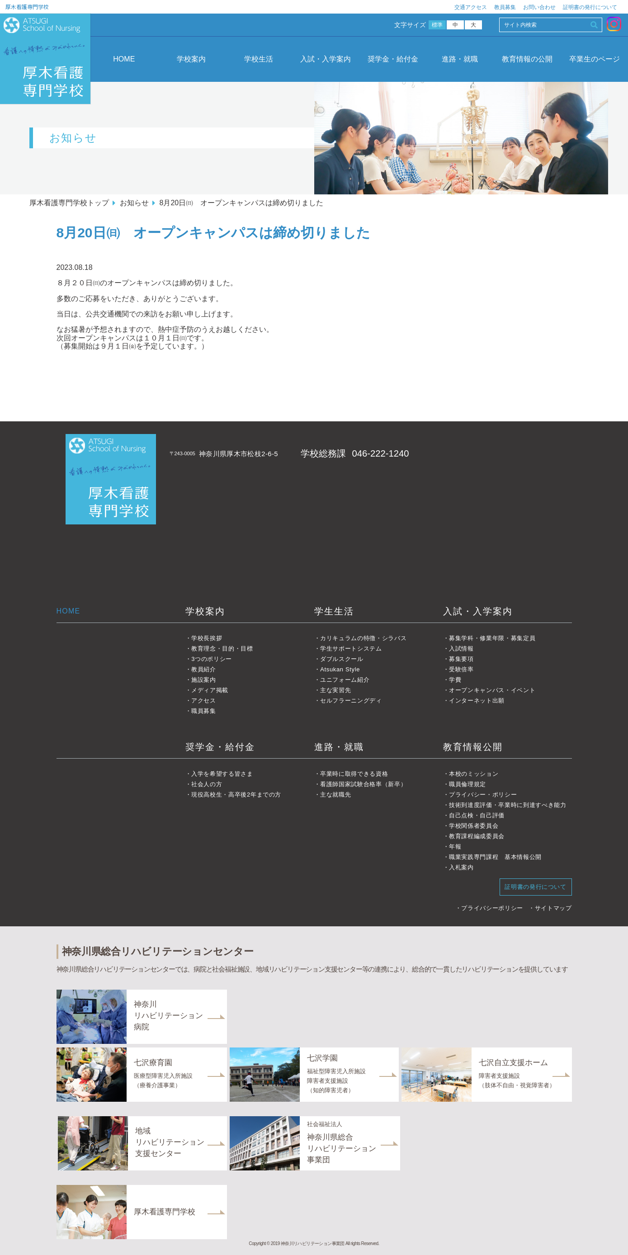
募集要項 (461, 659)
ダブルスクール (342, 659)
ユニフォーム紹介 (344, 679)
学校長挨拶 (206, 638)
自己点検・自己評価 (477, 815)
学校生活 (258, 59)
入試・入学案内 (325, 59)
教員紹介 (203, 669)
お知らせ (134, 203)
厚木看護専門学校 (27, 6)
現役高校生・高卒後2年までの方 (236, 794)
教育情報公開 (473, 747)
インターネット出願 (477, 700)
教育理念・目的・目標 (222, 648)
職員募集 (203, 711)
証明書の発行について (590, 7)
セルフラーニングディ (351, 700)
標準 (437, 25)
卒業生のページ (594, 59)
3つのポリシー (211, 659)
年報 (455, 846)
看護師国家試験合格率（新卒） (363, 784)
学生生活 (334, 611)
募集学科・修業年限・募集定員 (492, 638)
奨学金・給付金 (393, 59)
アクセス (203, 700)
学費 (455, 679)
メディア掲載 (209, 690)
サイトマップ (553, 908)
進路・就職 (460, 59)
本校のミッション (473, 773)
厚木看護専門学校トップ (69, 203)
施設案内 (203, 679)
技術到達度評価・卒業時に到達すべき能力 (507, 805)
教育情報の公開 (527, 59)
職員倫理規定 (467, 784)
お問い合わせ (539, 7)
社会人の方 (206, 784)
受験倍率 (461, 669)
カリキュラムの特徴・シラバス (363, 638)
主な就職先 (335, 794)
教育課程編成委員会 (477, 836)
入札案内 (461, 867)
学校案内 (191, 59)
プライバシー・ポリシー (483, 794)
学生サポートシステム (351, 648)
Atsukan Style (340, 669)
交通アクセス (470, 7)
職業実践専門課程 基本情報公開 (495, 857)
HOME (124, 59)
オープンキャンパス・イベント (492, 690)
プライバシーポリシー (492, 908)
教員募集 (505, 7)
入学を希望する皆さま (222, 773)
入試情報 (461, 648)
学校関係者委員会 (473, 825)
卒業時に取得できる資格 (354, 773)
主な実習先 (335, 690)
